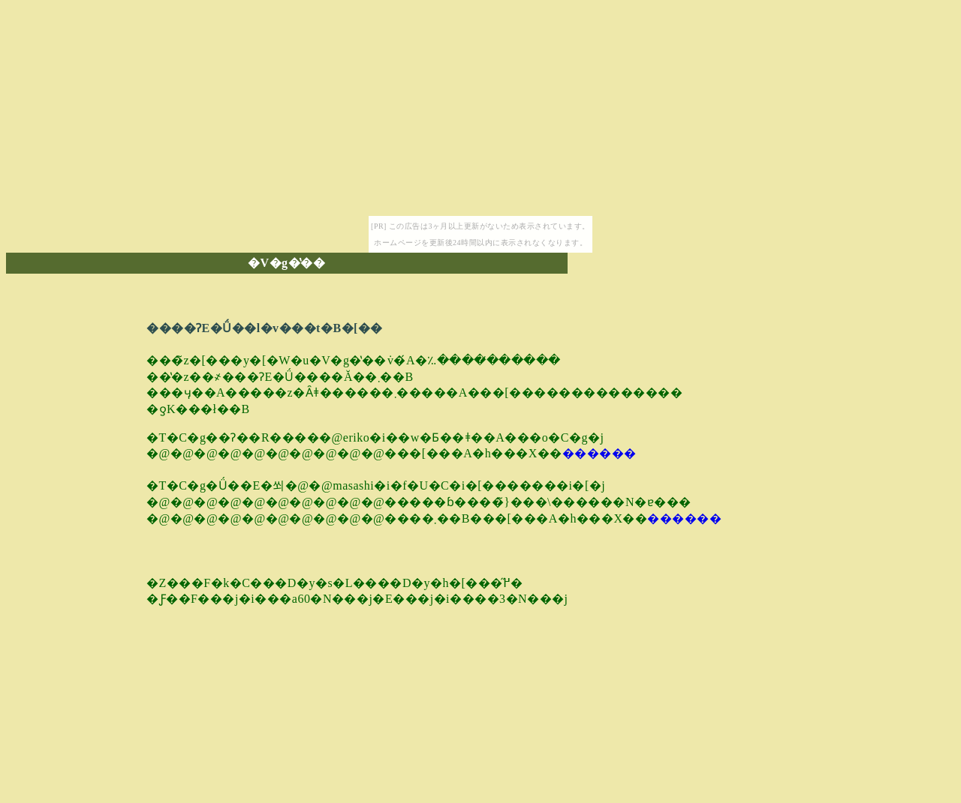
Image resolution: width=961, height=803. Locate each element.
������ (599, 453)
